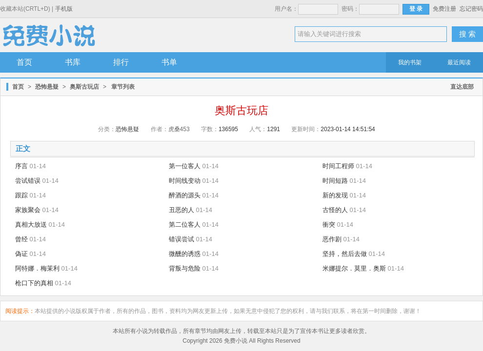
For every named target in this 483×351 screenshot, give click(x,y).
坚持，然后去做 (344, 253)
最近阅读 (459, 62)
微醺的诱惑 (185, 253)
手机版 (64, 8)
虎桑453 (179, 129)
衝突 (328, 224)
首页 (24, 62)
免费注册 (444, 8)
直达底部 (462, 86)
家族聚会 (27, 210)
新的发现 (335, 195)
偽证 (21, 253)
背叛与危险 (185, 268)
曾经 (21, 239)
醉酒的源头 (185, 195)
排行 (121, 62)
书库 (72, 62)
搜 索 (467, 34)
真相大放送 (31, 224)
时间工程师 (338, 166)
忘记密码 (471, 8)
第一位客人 (185, 166)
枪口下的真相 (34, 283)
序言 (21, 166)
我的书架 (410, 62)
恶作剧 (332, 239)
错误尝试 (181, 239)
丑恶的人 (181, 210)
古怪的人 (335, 210)
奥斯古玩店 (84, 86)
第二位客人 (185, 224)
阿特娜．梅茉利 (37, 268)
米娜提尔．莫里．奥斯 (354, 268)
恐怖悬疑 (47, 86)
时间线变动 (185, 180)
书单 (169, 62)
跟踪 (21, 195)
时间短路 (335, 180)
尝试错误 (27, 180)
